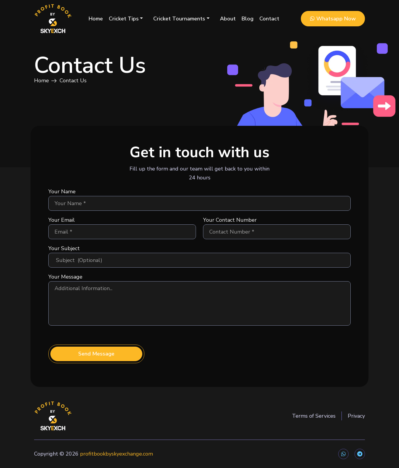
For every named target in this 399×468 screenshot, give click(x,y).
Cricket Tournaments (179, 18)
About (228, 18)
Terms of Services (314, 415)
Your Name (62, 191)
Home (96, 18)
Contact (269, 18)
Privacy (356, 415)
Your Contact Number (230, 219)
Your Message (65, 276)
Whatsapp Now (333, 18)
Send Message (96, 353)
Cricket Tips (124, 18)
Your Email (61, 219)
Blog (247, 18)
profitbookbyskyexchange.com (116, 453)
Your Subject (64, 248)
